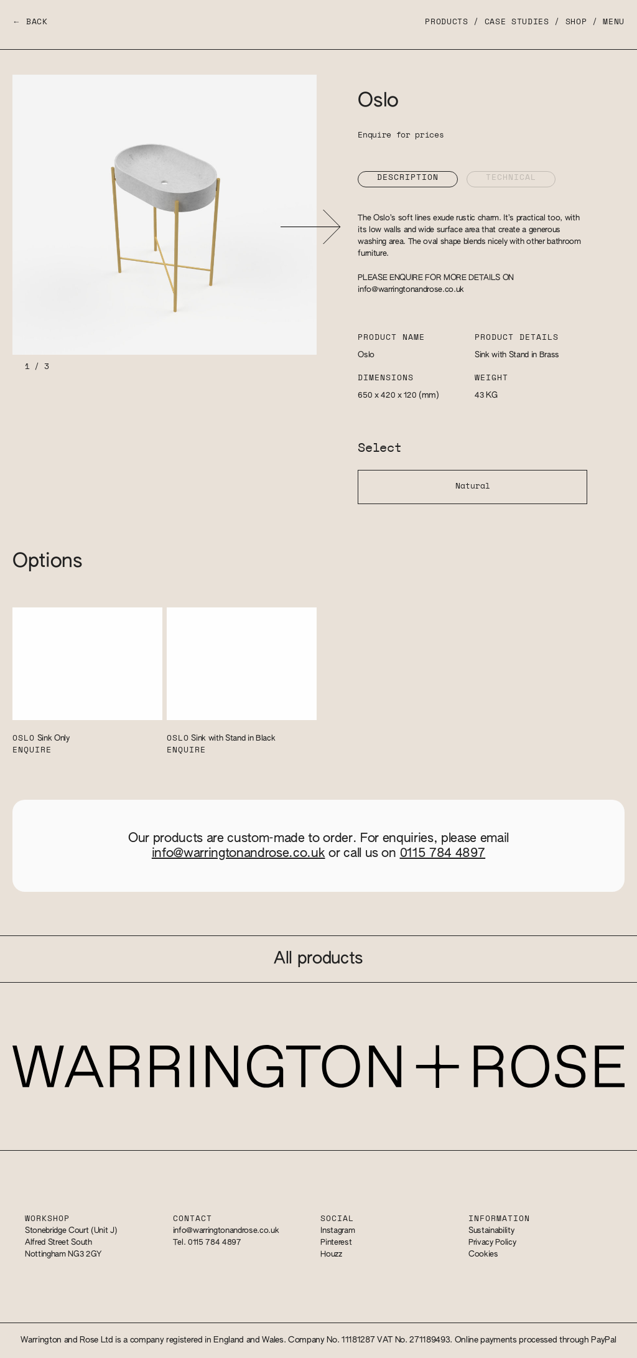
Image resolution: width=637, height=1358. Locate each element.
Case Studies (517, 22)
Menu (614, 22)
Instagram (337, 1231)
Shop (576, 22)
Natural (472, 486)
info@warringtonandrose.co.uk (411, 290)
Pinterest (335, 1243)
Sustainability (491, 1231)
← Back (30, 22)
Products (446, 22)
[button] (310, 227)
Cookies (483, 1254)
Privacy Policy (492, 1243)
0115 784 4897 (443, 853)
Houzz (331, 1254)
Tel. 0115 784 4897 (207, 1243)
